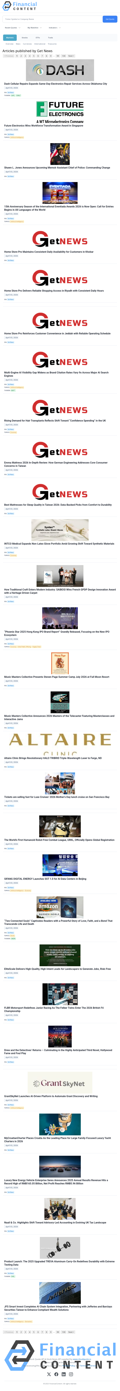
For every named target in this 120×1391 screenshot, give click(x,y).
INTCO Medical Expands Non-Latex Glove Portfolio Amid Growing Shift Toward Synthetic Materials (59, 543)
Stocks (25, 37)
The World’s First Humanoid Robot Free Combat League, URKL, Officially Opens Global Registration (59, 839)
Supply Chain (36, 647)
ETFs (38, 37)
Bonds (12, 936)
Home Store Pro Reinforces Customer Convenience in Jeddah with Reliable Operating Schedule (57, 333)
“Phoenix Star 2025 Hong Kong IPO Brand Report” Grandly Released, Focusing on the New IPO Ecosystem (56, 633)
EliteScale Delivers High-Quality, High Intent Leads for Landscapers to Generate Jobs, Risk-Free (57, 968)
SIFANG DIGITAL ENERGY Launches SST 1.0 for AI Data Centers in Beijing (45, 878)
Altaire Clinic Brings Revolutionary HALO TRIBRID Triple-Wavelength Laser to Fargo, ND (53, 758)
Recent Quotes (11, 27)
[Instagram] (71, 1374)
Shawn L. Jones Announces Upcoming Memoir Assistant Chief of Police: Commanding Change (57, 167)
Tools (50, 37)
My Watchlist (33, 27)
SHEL (13, 1276)
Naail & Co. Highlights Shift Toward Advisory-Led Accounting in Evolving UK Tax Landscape (55, 1222)
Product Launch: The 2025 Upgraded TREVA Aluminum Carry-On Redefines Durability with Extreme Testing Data (59, 1263)
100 (63, 56)
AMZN (13, 938)
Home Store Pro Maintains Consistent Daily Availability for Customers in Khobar (48, 251)
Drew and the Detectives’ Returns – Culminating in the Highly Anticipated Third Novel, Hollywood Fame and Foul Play (58, 1052)
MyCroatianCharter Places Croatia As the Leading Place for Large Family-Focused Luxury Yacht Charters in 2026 (57, 1140)
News (18, 44)
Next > (71, 56)
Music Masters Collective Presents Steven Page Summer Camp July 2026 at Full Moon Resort (56, 676)
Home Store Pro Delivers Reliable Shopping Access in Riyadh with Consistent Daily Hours (54, 290)
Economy (13, 432)
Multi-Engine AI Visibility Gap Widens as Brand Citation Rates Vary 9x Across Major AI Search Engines (56, 374)
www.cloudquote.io (82, 1359)
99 (58, 56)
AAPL (13, 95)
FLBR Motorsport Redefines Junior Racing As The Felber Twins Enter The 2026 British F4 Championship (54, 1009)
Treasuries (52, 44)
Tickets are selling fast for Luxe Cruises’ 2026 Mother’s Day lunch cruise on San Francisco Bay (56, 797)
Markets (10, 37)
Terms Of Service (88, 1365)
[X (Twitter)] (49, 1374)
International (39, 44)
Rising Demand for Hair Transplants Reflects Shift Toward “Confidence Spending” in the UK (55, 420)
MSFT (13, 390)
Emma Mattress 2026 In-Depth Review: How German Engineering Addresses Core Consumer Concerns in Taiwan (56, 464)
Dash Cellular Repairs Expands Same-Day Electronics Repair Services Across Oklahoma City (55, 83)
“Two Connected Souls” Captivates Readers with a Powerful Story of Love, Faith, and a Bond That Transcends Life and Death (58, 922)
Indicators (53, 27)
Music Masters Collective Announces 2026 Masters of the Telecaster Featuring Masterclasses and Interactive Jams (59, 717)
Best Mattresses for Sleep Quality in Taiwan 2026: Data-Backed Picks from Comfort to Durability (58, 504)
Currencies (27, 44)
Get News (11, 92)
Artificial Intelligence (16, 137)
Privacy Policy (68, 1365)
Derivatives (28, 1321)
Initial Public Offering (24, 647)
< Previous (8, 56)
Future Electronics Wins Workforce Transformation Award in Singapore (43, 125)
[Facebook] (56, 1374)
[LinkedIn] (63, 1374)
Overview (9, 44)
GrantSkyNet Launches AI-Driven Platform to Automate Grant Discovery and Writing (51, 1096)
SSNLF (18, 95)
